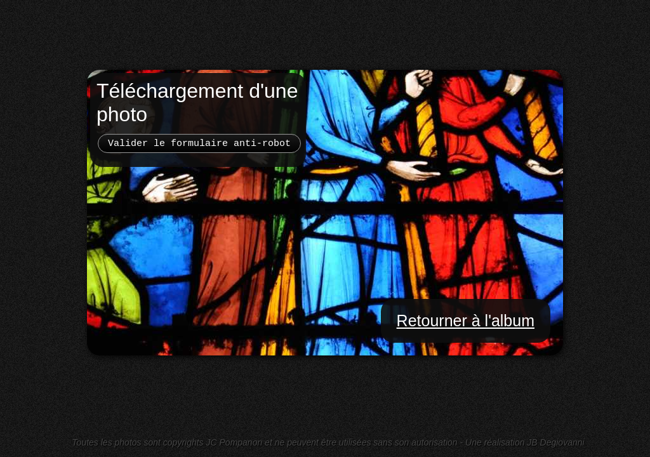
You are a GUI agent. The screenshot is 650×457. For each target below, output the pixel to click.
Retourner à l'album (465, 320)
